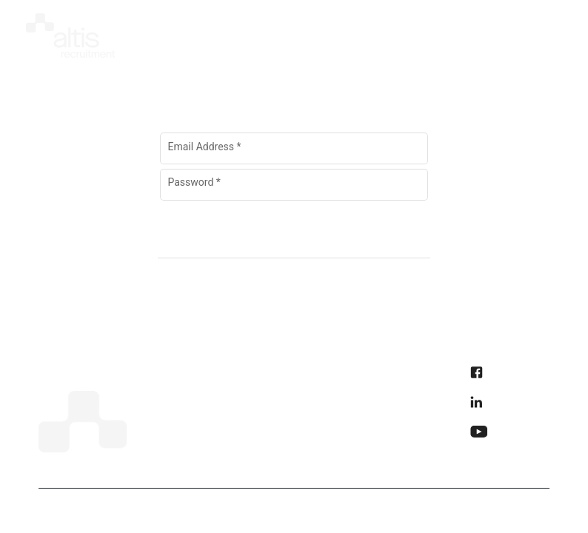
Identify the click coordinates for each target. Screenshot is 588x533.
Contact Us (267, 433)
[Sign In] (292, 237)
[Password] (274, 187)
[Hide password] (400, 185)
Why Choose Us (279, 403)
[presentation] (468, 31)
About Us (166, 403)
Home (157, 374)
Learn (252, 462)
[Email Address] (294, 151)
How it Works (272, 374)
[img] (70, 32)
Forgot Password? (294, 209)
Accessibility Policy (396, 403)
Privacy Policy (382, 374)
